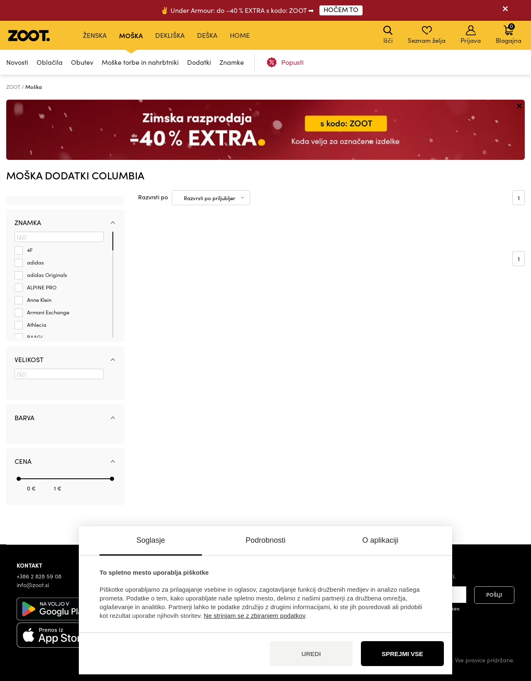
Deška (207, 35)
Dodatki (199, 62)
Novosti (17, 62)
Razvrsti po (153, 197)
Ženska (95, 35)
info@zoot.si (33, 585)
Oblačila (50, 62)
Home (240, 35)
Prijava (470, 34)
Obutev (82, 62)
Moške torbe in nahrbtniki (140, 62)
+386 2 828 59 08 (39, 576)
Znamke (231, 62)
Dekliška (170, 35)
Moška (131, 35)
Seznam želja (427, 34)
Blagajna (508, 33)
